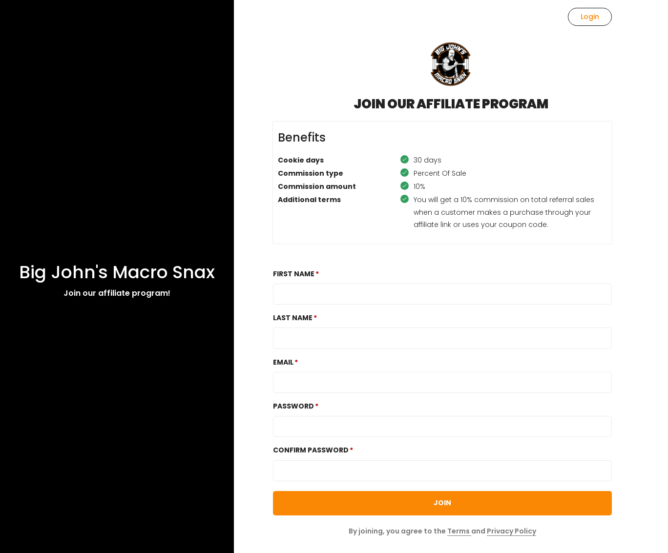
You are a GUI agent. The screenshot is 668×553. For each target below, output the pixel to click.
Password (293, 406)
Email (283, 362)
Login (590, 16)
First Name (293, 274)
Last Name (293, 318)
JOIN (442, 503)
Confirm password (311, 450)
